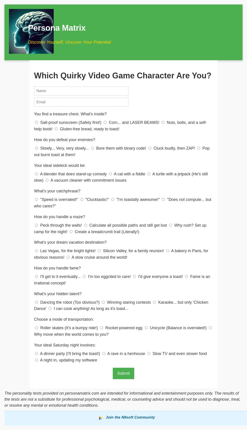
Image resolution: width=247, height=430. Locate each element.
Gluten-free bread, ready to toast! (87, 129)
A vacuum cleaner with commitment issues (86, 180)
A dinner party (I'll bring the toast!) (68, 353)
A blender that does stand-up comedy (71, 174)
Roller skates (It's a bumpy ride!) (67, 328)
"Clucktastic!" (95, 199)
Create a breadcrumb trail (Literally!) (104, 232)
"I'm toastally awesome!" (136, 199)
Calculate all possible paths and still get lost (126, 225)
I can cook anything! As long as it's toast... (88, 308)
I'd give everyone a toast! (158, 276)
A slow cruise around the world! (97, 257)
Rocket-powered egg (122, 328)
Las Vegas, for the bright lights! (66, 251)
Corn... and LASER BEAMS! (132, 122)
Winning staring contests (127, 302)
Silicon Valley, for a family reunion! (131, 251)
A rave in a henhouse (124, 353)
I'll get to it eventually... (58, 276)
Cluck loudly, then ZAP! (172, 148)
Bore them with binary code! (119, 148)
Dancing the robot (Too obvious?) (68, 302)
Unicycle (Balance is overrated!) (176, 328)
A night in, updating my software (66, 360)
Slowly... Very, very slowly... (62, 148)
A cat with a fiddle (127, 174)
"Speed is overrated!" (57, 199)
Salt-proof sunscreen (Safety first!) (68, 122)
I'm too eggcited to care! (107, 276)
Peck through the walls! (59, 225)
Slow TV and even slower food (177, 353)
